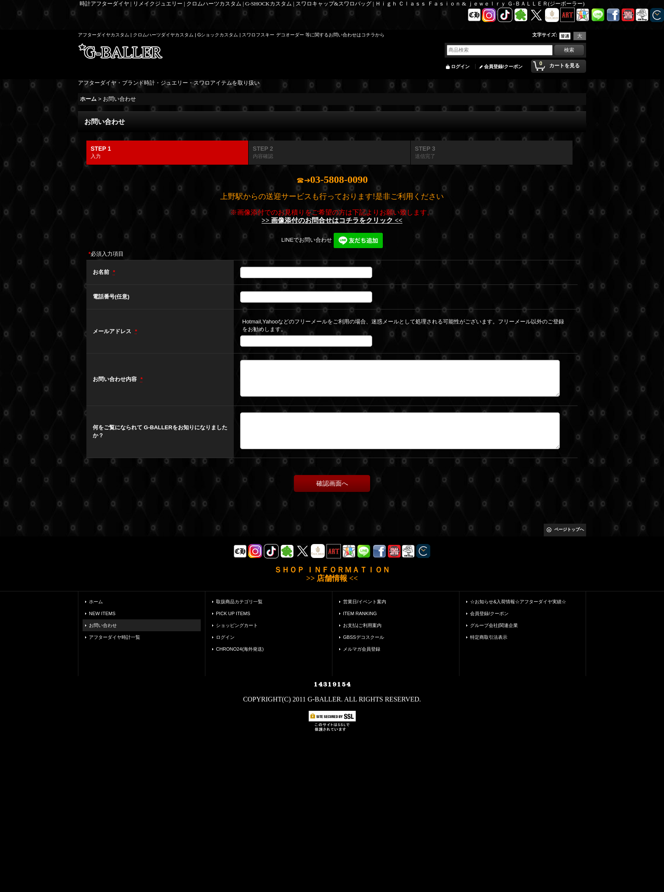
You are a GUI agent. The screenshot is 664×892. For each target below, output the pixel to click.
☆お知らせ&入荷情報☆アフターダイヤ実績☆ (518, 601)
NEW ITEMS (102, 613)
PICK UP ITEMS (233, 613)
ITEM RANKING (360, 613)
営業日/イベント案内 (364, 601)
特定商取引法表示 (488, 637)
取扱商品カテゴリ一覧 (239, 601)
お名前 (102, 272)
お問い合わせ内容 (115, 379)
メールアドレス (113, 331)
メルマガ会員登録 (361, 649)
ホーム (96, 601)
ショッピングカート (237, 625)
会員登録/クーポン (503, 66)
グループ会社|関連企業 (494, 625)
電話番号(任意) (111, 296)
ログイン (460, 66)
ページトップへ (569, 529)
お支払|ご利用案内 (362, 625)
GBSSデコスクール (363, 637)
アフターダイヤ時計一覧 (114, 637)
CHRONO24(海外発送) (240, 649)
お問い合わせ (103, 625)
